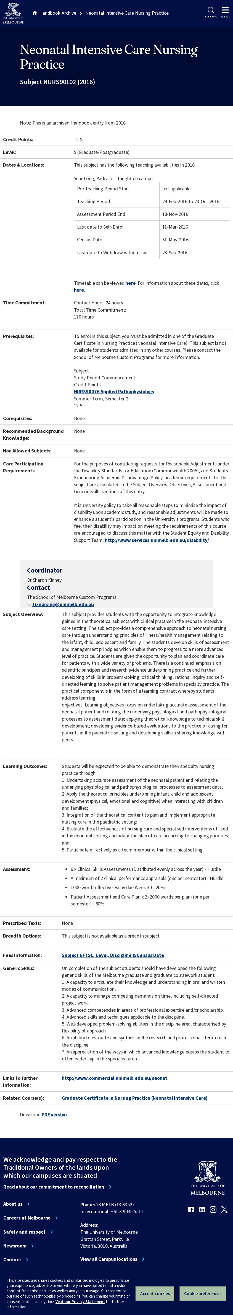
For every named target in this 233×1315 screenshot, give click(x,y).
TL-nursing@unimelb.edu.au (63, 604)
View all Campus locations (108, 1259)
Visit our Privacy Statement (80, 1301)
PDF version (54, 1114)
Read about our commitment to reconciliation (53, 1187)
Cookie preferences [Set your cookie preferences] (202, 1293)
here (130, 283)
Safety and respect (24, 1232)
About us (12, 1204)
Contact (12, 1260)
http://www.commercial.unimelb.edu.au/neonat (114, 1078)
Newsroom (15, 1246)
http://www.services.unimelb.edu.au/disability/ (157, 540)
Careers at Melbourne (27, 1218)
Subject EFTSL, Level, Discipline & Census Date (113, 955)
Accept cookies (155, 1293)
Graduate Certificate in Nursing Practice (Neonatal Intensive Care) (135, 1098)
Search (210, 13)
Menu (225, 13)
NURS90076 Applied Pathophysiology (114, 391)
